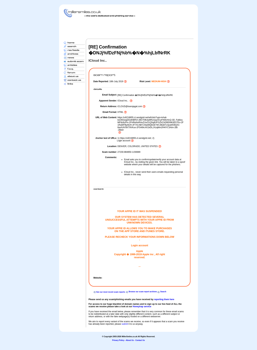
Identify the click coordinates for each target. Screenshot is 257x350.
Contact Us (140, 340)
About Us (130, 340)
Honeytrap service (142, 306)
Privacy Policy (118, 340)
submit (125, 324)
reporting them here (164, 299)
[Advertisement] (128, 28)
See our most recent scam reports (110, 292)
